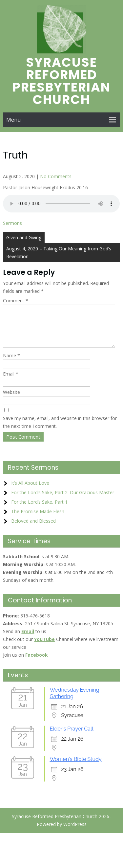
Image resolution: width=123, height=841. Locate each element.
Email (10, 381)
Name (11, 363)
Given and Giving (23, 237)
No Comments (56, 176)
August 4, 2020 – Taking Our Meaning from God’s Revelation (58, 252)
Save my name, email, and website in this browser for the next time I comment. (60, 430)
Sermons (12, 223)
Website (11, 400)
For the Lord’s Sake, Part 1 (39, 510)
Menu (13, 119)
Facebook (36, 663)
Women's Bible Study (75, 767)
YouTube (44, 647)
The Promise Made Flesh (37, 519)
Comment (15, 300)
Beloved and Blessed (33, 529)
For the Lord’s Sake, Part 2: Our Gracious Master (62, 500)
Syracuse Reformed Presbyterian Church (61, 81)
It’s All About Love (30, 491)
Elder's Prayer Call (71, 736)
